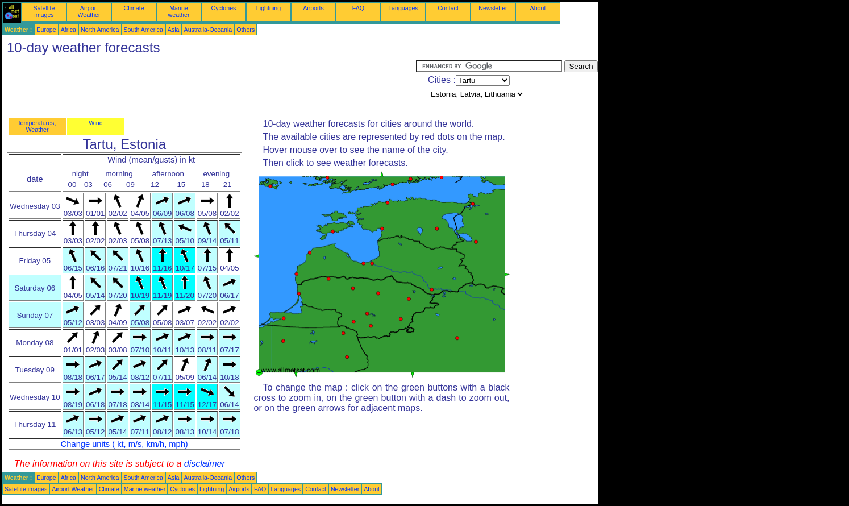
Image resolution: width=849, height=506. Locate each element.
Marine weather (179, 11)
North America (100, 29)
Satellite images (44, 11)
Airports (313, 8)
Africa (68, 29)
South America (143, 29)
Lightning (268, 8)
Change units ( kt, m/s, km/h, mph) (124, 444)
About (538, 8)
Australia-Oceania (208, 29)
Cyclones (223, 8)
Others (245, 29)
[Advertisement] (209, 85)
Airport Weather (88, 11)
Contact (448, 8)
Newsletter (492, 8)
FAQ (358, 8)
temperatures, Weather (37, 126)
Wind (95, 122)
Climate (133, 8)
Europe (46, 29)
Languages (403, 8)
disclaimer (204, 463)
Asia (174, 29)
